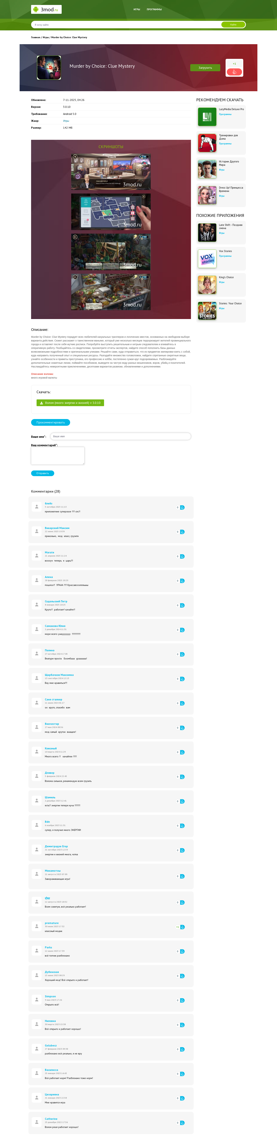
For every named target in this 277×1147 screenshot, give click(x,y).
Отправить (42, 473)
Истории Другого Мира (229, 163)
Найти (233, 24)
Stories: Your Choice (230, 303)
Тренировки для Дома (228, 137)
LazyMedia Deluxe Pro (231, 109)
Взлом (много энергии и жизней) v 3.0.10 (70, 403)
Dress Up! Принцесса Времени (231, 189)
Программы (154, 9)
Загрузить (205, 68)
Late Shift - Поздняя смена (230, 226)
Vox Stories (225, 251)
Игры (137, 9)
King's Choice (226, 277)
